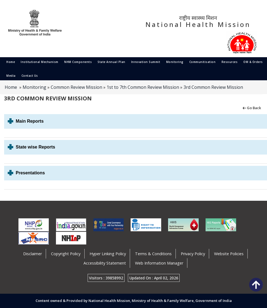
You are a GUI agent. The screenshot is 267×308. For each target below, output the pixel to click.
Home (10, 62)
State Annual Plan (111, 62)
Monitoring (175, 62)
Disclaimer (32, 253)
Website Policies (229, 253)
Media (11, 76)
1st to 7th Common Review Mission (143, 87)
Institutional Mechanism (39, 62)
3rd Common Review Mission (213, 87)
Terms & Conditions (153, 253)
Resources (230, 62)
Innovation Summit (145, 62)
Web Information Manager (159, 263)
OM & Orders (253, 62)
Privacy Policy (193, 253)
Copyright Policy (65, 253)
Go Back (251, 108)
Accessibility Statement (104, 263)
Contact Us (29, 76)
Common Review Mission (76, 87)
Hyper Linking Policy (108, 253)
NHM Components (78, 62)
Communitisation (202, 62)
